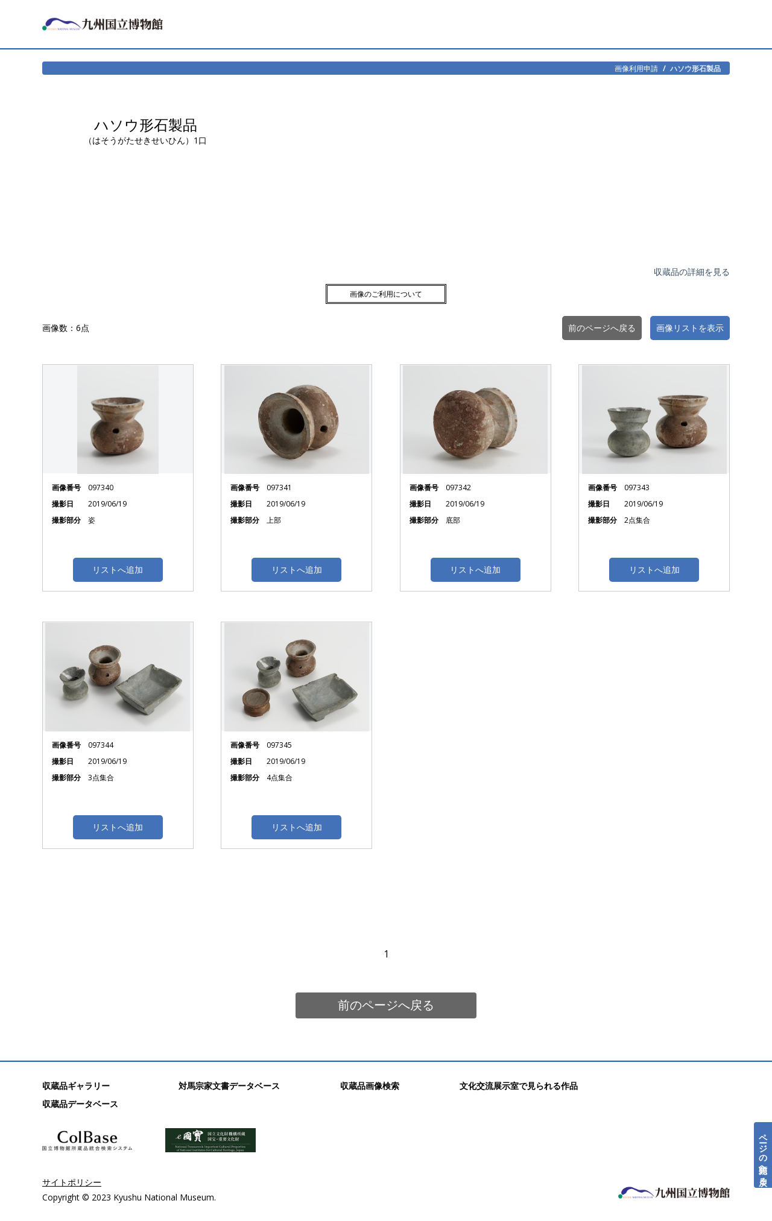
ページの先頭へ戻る (763, 1155)
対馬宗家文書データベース (229, 1085)
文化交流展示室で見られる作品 (519, 1085)
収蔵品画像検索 (369, 1085)
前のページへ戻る (386, 1005)
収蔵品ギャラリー (76, 1085)
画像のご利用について (386, 294)
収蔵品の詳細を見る (692, 271)
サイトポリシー (71, 1182)
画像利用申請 (636, 68)
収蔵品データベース (80, 1103)
